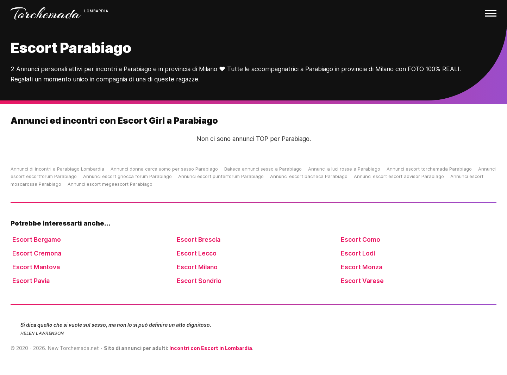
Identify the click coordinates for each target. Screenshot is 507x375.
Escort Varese (362, 280)
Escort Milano (197, 267)
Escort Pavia (31, 280)
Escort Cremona (36, 253)
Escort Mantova (36, 267)
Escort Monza (361, 267)
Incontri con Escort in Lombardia (210, 348)
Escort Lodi (358, 253)
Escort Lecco (197, 253)
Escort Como (360, 239)
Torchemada (46, 13)
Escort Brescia (198, 239)
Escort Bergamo (36, 239)
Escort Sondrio (199, 280)
